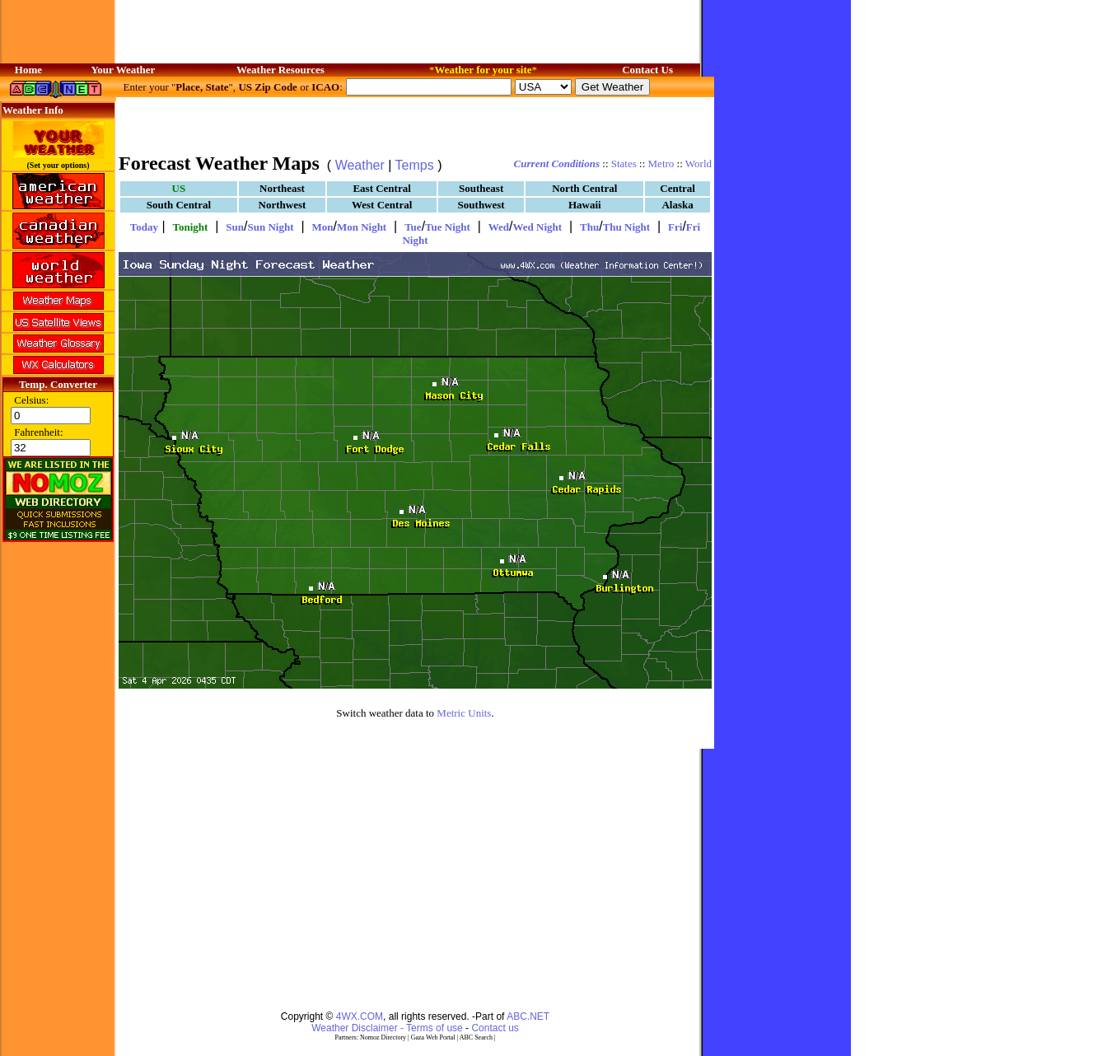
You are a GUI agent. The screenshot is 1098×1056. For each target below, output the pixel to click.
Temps (414, 165)
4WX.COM (359, 1016)
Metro (661, 163)
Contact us (494, 1028)
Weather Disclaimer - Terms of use (387, 1028)
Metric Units (464, 713)
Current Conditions (557, 163)
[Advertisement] (415, 123)
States (624, 163)
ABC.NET (528, 1016)
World (698, 163)
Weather (360, 165)
